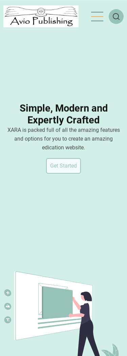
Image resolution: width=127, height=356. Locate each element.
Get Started (63, 167)
